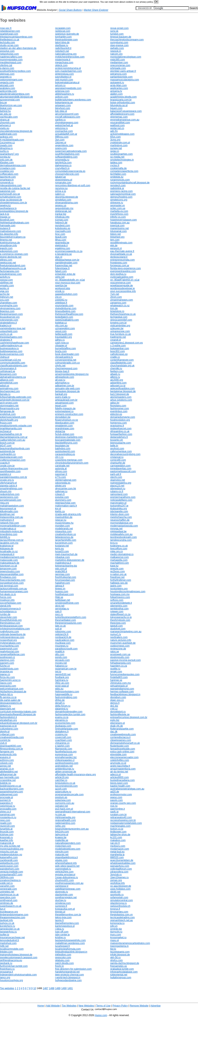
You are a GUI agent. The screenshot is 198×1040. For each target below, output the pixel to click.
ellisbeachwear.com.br (67, 259)
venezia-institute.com (11, 871)
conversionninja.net (65, 359)
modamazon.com (119, 848)
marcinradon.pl (118, 502)
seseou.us (60, 205)
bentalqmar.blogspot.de (123, 391)
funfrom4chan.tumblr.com (14, 966)
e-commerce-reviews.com (14, 254)
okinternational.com (65, 480)
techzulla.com (7, 42)
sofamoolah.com (119, 897)
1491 (70, 988)
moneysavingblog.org (11, 848)
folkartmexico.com (120, 597)
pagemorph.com (9, 648)
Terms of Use (103, 1005)
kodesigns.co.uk (119, 545)
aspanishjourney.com (11, 791)
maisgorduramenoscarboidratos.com (130, 943)
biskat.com (6, 108)
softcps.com (116, 600)
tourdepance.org (9, 911)
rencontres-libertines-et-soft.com (72, 185)
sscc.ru (59, 614)
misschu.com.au (9, 851)
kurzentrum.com (64, 542)
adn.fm (114, 131)
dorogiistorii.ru (118, 711)
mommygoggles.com (11, 59)
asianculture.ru (63, 791)
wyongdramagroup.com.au (124, 119)
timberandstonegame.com (14, 914)
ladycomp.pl (61, 834)
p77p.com (60, 477)
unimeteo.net (7, 891)
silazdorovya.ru (118, 903)
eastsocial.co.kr (8, 725)
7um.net (114, 294)
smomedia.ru (62, 159)
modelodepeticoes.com (67, 848)
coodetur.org (7, 171)
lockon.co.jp (116, 828)
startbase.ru (61, 45)
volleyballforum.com (121, 868)
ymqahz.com (7, 285)
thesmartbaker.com (65, 620)
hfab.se (59, 597)
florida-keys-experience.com (125, 268)
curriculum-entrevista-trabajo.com (18, 711)
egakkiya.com (62, 248)
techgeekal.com (118, 317)
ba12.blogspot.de (119, 394)
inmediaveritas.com (120, 468)
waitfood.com (117, 125)
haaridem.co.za (118, 665)
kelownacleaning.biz (66, 565)
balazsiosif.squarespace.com (126, 111)
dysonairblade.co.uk (121, 254)
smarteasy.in (7, 179)
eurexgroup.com (64, 754)
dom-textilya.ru (118, 274)
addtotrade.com (8, 134)
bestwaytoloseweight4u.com (70, 940)
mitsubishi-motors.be (11, 531)
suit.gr (58, 628)
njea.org (4, 502)
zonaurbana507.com (11, 874)
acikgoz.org (6, 136)
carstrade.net (62, 465)
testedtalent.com (64, 317)
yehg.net (60, 277)
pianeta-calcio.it (8, 485)
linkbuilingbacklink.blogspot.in (71, 951)
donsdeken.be (62, 417)
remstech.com (118, 185)
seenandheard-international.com (72, 811)
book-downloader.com (67, 354)
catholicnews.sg (119, 354)
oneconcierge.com (120, 65)
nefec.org (60, 826)
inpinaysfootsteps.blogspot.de (16, 954)
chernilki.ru (116, 368)
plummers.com (63, 500)
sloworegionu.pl (63, 179)
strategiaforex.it (8, 322)
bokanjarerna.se (64, 102)
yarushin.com (7, 886)
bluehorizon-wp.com (11, 105)
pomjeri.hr (5, 800)
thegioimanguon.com (11, 314)
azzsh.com (61, 788)
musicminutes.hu (64, 522)
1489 (58, 988)
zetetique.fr (61, 302)
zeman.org (116, 880)
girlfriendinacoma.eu (11, 960)
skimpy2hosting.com (121, 196)
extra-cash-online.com (122, 751)
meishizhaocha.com (121, 517)
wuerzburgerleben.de (121, 860)
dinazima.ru (6, 148)
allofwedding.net (9, 771)
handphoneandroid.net (67, 971)
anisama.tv (116, 91)
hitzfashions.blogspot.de (13, 691)
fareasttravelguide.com (122, 748)
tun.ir (3, 908)
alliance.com (7, 379)
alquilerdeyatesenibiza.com (15, 94)
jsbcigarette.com (119, 511)
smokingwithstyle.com (67, 602)
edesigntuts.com (9, 251)
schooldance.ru (8, 611)
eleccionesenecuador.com (124, 757)
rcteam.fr (60, 494)
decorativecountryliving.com (125, 454)
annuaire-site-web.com (67, 388)
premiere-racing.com (121, 191)
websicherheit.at (64, 125)
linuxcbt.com (7, 831)
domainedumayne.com (122, 417)
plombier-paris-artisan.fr (123, 71)
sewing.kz (5, 205)
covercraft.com (63, 737)
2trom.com (116, 297)
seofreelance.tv (8, 208)
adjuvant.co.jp (117, 385)
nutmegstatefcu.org (120, 482)
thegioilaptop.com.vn (121, 914)
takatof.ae (60, 176)
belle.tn (114, 445)
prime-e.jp (60, 191)
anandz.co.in (7, 768)
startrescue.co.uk (9, 894)
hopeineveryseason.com (123, 219)
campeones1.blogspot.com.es (126, 342)
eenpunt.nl (116, 248)
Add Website (53, 1005)
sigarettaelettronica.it (66, 857)
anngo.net (5, 765)
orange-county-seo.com (123, 803)
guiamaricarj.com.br (66, 668)
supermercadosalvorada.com (71, 151)
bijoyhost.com (62, 108)
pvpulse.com (62, 497)
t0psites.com (7, 162)
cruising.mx (61, 734)
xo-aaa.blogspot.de (120, 886)
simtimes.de (6, 903)
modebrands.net (64, 528)
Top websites (7, 988)
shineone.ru (116, 202)
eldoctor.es (116, 414)
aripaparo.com (63, 105)
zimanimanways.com (121, 299)
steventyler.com (8, 617)
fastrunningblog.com (66, 697)
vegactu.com (7, 82)
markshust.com (8, 943)
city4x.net (60, 365)
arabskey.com (7, 88)
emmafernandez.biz (66, 757)
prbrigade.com (118, 68)
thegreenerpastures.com (68, 623)
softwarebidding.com (66, 156)
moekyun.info (7, 600)
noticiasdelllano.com (121, 500)
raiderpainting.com (65, 823)
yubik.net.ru (6, 883)
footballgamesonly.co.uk (13, 268)
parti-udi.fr (115, 474)
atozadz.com (7, 85)
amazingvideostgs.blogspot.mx (72, 374)
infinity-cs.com (118, 216)
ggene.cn (5, 674)
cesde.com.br (7, 465)
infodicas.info (62, 216)
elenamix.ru (61, 720)
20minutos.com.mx (120, 683)
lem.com (114, 239)
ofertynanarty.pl (8, 482)
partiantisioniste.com (121, 76)
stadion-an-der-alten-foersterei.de (18, 48)
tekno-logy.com (63, 917)
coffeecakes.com (9, 174)
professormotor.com (121, 794)
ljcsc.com (60, 234)
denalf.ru (60, 703)
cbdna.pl (4, 357)
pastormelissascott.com (123, 471)
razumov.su (61, 188)
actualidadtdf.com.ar (66, 134)
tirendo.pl (60, 911)
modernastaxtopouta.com (124, 525)
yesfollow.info (117, 883)
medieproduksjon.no (11, 854)
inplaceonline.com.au (11, 517)
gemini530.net (62, 674)
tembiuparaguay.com (11, 625)
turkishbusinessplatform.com (70, 617)
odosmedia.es (62, 482)
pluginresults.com (119, 657)
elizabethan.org (8, 720)
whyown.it (5, 125)
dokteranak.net (63, 211)
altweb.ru (115, 374)
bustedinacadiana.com (122, 780)
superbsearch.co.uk (10, 906)
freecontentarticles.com (12, 580)
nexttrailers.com (119, 637)
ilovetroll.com (7, 219)
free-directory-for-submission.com (73, 968)
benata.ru (5, 394)
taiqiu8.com (116, 625)
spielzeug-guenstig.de (67, 33)
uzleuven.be (116, 328)
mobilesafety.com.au (121, 534)
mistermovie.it (62, 59)
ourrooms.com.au (64, 803)
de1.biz (114, 705)
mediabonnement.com (12, 557)
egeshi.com (6, 248)
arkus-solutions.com (121, 399)
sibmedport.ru (117, 488)
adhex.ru (60, 339)
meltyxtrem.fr (7, 520)
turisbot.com (116, 33)
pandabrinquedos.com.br (13, 477)
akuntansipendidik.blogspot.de (16, 96)
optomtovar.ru (7, 806)
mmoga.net (116, 528)
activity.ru (5, 277)
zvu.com (4, 299)
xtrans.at (4, 119)
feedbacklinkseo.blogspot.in (125, 694)
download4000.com (10, 745)
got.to (58, 671)
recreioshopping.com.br (123, 820)
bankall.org (61, 394)
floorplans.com (118, 405)
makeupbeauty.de (9, 562)
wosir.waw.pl (62, 685)
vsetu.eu (4, 128)
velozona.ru (61, 128)
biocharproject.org (10, 391)
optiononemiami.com (11, 79)
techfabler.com (118, 174)
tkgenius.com (7, 311)
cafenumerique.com (121, 451)
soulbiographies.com (121, 154)
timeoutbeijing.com (65, 311)
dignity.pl (4, 731)
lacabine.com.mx (9, 542)
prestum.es (61, 797)
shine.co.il (5, 811)
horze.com (5, 597)
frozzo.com (6, 422)
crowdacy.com (8, 168)
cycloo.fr (114, 165)
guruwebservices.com (12, 582)
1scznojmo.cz (7, 142)
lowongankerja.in (119, 946)
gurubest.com (62, 225)
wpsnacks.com (8, 685)
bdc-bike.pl (61, 111)
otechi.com (116, 477)
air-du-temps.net (119, 771)
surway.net (116, 148)
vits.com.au (61, 325)
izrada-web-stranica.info (68, 514)
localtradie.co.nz (9, 551)
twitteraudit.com (63, 334)
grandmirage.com (64, 428)
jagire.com (115, 585)
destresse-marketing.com (69, 437)
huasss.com (61, 591)
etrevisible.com (118, 754)
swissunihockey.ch (120, 906)
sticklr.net (115, 891)
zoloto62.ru (61, 299)
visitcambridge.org (120, 325)
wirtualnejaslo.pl (119, 685)
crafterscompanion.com (13, 460)
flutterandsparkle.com (122, 728)
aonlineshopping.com (66, 763)
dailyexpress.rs (63, 165)
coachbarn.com (63, 740)
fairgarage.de (7, 411)
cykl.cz (114, 708)
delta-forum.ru (62, 705)
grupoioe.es (6, 671)
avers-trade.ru (62, 397)
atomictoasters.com (120, 397)
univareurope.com (120, 331)
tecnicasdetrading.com (122, 917)
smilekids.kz (116, 176)
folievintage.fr (62, 268)
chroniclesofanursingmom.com (71, 462)
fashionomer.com (119, 408)
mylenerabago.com (10, 643)
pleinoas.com (7, 74)
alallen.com (116, 94)
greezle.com (116, 568)
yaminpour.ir (61, 886)
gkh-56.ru (115, 957)
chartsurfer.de (117, 462)
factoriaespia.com (9, 271)
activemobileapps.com (122, 134)
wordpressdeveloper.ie (122, 288)
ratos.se (114, 651)
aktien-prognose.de (65, 771)
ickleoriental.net (118, 974)
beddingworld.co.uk (10, 785)
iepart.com (61, 405)
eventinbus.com (118, 411)
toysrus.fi (115, 908)
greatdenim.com (64, 425)
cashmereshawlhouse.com (14, 342)
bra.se (3, 102)
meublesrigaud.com (10, 62)
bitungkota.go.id (119, 105)
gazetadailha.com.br (11, 434)
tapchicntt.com (8, 176)
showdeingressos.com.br (13, 202)
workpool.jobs (62, 288)
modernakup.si (8, 528)
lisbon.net (115, 234)
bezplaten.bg (62, 445)
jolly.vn (114, 926)
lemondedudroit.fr (9, 940)
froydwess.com (8, 577)
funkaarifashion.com (121, 434)
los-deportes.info (9, 234)
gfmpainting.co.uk (119, 431)
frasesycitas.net (63, 265)
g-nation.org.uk (118, 574)
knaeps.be (60, 837)
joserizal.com (117, 225)
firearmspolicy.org (9, 408)
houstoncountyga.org (11, 980)
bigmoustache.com (120, 442)
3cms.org (115, 139)
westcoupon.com (9, 866)
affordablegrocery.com (122, 114)
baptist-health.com (120, 785)
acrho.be (5, 294)
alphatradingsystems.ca (13, 377)
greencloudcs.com (10, 571)
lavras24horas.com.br (11, 540)
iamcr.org (5, 977)
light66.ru (5, 537)
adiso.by (114, 402)
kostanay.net (62, 545)
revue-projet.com (119, 28)
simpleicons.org (118, 199)
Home (40, 1005)
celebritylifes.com (119, 760)
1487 (45, 988)
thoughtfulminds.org (10, 620)
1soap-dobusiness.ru (66, 877)
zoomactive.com (64, 131)
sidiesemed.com (9, 794)
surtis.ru (4, 151)
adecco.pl (115, 774)
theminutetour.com (10, 623)
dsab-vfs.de (116, 725)
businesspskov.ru (9, 348)
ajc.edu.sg (5, 114)
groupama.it (6, 971)
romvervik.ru (6, 182)
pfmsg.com (61, 471)
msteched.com (63, 846)
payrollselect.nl (63, 76)
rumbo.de (5, 614)
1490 (64, 988)
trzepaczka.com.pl (65, 908)
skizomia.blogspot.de (66, 196)
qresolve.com (7, 51)
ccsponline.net (8, 780)
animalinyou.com (9, 388)
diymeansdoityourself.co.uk (125, 743)
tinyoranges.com (119, 911)
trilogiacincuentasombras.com (16, 36)
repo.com (5, 820)
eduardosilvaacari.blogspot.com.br (18, 723)
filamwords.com (63, 748)
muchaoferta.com (9, 645)
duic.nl (58, 257)
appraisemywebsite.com (68, 88)
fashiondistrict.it (8, 717)
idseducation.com (64, 422)
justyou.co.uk (7, 923)
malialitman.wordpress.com (70, 943)
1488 (52, 988)
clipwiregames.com (120, 740)
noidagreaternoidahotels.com (126, 823)
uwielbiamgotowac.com (67, 888)
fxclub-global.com (64, 434)
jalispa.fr (59, 585)
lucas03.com (62, 551)
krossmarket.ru (118, 937)
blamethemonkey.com (67, 923)
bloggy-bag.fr (62, 371)
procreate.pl (6, 797)
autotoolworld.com (65, 451)
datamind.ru (61, 708)
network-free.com (9, 522)
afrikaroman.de (8, 774)
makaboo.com (118, 840)
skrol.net (59, 605)
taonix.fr (59, 920)
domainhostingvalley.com (68, 711)
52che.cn (5, 665)
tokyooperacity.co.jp (121, 617)
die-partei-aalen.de (10, 700)
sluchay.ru (60, 900)
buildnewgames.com (11, 351)
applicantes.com (119, 88)
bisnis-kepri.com (119, 783)
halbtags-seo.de (119, 582)
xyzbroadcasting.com (121, 277)
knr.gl (58, 508)
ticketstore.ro (117, 311)
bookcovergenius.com (12, 354)
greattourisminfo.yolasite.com (16, 425)
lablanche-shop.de (120, 834)
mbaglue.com (62, 557)
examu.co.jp (61, 717)
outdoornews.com (120, 645)
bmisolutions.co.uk (65, 783)
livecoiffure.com (118, 548)
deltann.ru (5, 705)
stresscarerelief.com (121, 319)
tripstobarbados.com (11, 337)
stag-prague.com (119, 45)
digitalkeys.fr (62, 731)
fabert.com (61, 271)
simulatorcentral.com (121, 900)
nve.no (114, 806)
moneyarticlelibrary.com (13, 525)
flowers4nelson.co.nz (66, 419)
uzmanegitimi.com (65, 328)
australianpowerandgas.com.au (127, 788)
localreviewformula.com (68, 948)
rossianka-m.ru (8, 817)
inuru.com (115, 934)
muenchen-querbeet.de (123, 643)
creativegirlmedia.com (12, 737)
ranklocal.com (62, 31)
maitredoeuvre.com (10, 231)
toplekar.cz (61, 322)
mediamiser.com (119, 62)
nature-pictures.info (120, 640)
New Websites (86, 1005)
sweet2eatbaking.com (67, 319)
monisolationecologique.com (125, 56)
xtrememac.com (119, 116)
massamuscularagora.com (124, 79)
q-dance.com (7, 68)
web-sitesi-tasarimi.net (67, 866)
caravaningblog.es (65, 454)
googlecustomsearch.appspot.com (18, 957)
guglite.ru (115, 668)
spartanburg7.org (9, 154)
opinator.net (61, 806)
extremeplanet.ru (64, 411)
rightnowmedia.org (65, 817)
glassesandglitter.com (11, 574)
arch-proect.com (9, 402)
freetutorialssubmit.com (12, 265)
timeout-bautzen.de (120, 36)
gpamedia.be (62, 242)
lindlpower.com (118, 831)
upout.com (61, 331)
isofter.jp (4, 934)
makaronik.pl (7, 843)
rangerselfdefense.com (12, 654)
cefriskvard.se (7, 371)
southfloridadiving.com (67, 154)
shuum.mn (5, 491)
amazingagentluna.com (123, 768)
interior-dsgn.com (119, 514)
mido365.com (117, 59)
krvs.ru (114, 542)
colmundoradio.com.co (67, 362)
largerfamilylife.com (65, 540)
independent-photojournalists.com (18, 974)
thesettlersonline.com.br (68, 914)
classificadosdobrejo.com (13, 365)
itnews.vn (60, 588)
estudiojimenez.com (11, 274)
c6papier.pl (61, 345)
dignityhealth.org (9, 419)
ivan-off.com (61, 931)
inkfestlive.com (63, 954)
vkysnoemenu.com (10, 308)
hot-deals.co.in (8, 594)
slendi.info (5, 605)
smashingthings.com (11, 488)
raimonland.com (119, 494)
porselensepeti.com (10, 500)
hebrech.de (61, 222)
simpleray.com (63, 903)
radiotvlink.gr (117, 188)
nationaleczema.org (66, 53)
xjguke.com (61, 860)
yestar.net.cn (117, 128)
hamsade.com (7, 225)
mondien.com (62, 525)
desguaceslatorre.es (11, 703)
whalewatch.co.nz (120, 305)
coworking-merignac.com (68, 460)
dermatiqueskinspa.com (13, 165)
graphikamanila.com (11, 428)
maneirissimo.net (119, 228)
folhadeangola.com (120, 663)
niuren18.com (7, 826)
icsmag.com (61, 219)
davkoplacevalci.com (11, 457)
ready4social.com (9, 651)
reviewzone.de (118, 648)
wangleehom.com (9, 868)
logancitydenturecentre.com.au (72, 828)
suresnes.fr (61, 906)
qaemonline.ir (117, 808)
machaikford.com (119, 562)
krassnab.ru (6, 837)
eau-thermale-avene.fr (122, 251)
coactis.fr (5, 462)
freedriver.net (117, 577)
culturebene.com (9, 728)
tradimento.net (118, 337)
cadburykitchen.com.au (12, 440)
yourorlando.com (64, 305)
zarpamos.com (118, 302)
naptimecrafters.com (11, 56)
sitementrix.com (118, 605)
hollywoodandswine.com (68, 980)
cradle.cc (115, 357)
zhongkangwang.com (66, 122)
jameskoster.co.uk (10, 928)
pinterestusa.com (64, 74)
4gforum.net (6, 297)
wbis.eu (59, 688)
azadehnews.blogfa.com (123, 96)
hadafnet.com (62, 582)
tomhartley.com (63, 36)
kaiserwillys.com (9, 857)
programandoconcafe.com (69, 794)
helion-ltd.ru (6, 694)
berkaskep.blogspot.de (67, 391)
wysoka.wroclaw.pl (65, 874)
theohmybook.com (120, 620)
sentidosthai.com (119, 608)
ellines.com (6, 259)
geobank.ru (6, 963)
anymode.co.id (118, 763)
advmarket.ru (62, 382)
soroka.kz (5, 156)
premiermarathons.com (122, 497)
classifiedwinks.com (121, 362)
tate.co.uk (60, 625)
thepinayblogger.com (66, 39)
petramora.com (118, 74)
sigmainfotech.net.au (121, 920)
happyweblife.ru (63, 694)
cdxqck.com (6, 763)
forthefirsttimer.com (120, 580)
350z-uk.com (62, 683)
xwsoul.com (6, 279)
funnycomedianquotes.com (124, 674)
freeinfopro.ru (7, 968)
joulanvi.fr (5, 228)
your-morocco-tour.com (67, 282)
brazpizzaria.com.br (121, 99)
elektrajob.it (61, 245)
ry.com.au (60, 814)
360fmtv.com (7, 877)
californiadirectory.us (11, 345)
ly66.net (4, 946)
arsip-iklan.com (118, 85)
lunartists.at (6, 828)
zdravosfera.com (119, 871)
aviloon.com (61, 96)
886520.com (117, 857)
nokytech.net (62, 51)
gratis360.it (61, 571)
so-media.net (117, 156)
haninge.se (116, 680)
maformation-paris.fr (66, 505)
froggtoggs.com (118, 262)
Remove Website (139, 1005)
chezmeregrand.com (66, 368)
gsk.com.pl (61, 568)
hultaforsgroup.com (120, 977)
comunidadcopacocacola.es (70, 171)
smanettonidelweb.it (121, 602)
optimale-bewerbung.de (13, 634)
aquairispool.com (64, 402)
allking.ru (115, 377)
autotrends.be (7, 451)
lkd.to (113, 948)
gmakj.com (116, 671)
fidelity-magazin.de (65, 408)
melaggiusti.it (7, 554)
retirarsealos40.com (121, 817)
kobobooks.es (62, 228)
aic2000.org (116, 379)
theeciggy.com (118, 623)
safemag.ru (61, 491)
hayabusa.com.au (120, 222)
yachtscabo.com (9, 116)
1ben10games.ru (119, 877)
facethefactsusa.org (66, 751)
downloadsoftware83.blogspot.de (18, 714)
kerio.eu (59, 548)
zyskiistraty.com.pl (120, 142)
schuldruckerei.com (10, 196)
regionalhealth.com (65, 820)
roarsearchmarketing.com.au (125, 631)
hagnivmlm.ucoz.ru (10, 680)
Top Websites (69, 1005)
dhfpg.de (60, 700)
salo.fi (58, 611)
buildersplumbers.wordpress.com (73, 99)
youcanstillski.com (120, 122)
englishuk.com (8, 414)
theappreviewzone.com (12, 917)
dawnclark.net (7, 708)
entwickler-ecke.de (65, 274)
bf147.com (5, 445)
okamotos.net (117, 480)
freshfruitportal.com (65, 577)
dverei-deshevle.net (10, 257)
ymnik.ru (59, 291)
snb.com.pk (6, 159)
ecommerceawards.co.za (68, 251)
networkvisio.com (9, 53)
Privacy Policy (120, 1005)
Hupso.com (101, 1015)
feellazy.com (117, 371)
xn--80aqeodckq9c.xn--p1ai (70, 279)
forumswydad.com (65, 580)
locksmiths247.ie (119, 505)
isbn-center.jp (62, 934)
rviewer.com (116, 611)
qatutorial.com (7, 191)
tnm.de (114, 308)
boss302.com (117, 351)
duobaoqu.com (63, 725)
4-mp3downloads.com (12, 139)
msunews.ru (61, 645)
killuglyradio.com (9, 511)
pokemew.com (63, 800)
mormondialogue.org (121, 522)
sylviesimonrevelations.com (15, 628)
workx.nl (4, 288)
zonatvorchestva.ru (10, 880)
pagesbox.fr (6, 803)
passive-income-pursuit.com (125, 660)
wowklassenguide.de (121, 285)
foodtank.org (62, 677)
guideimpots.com (9, 668)
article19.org (62, 777)
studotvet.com (118, 628)
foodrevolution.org (120, 419)
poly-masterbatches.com (68, 71)
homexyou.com (118, 422)
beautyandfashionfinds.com (15, 448)
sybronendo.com (9, 319)
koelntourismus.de (10, 242)
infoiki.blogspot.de (120, 954)
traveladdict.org (63, 337)
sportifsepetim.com (10, 471)
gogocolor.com (63, 957)
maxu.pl (114, 940)
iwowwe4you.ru (8, 931)
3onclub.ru (116, 874)
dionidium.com (118, 697)
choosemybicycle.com (67, 174)
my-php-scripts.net (10, 846)
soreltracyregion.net (66, 897)
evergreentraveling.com (123, 271)
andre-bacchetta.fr (120, 765)
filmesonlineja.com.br (11, 748)
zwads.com (6, 145)
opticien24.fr (61, 634)
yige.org (4, 291)
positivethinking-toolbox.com (15, 71)
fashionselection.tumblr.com (70, 714)
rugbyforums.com (9, 631)
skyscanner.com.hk (65, 488)
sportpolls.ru (116, 894)
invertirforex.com (119, 214)
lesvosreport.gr (8, 508)
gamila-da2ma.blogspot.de (124, 963)
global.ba (60, 431)
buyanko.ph (116, 440)
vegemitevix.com (64, 145)
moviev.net (61, 663)
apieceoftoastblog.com (122, 388)
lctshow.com (6, 834)
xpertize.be (61, 285)
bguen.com (116, 108)
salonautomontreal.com (123, 194)
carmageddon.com (120, 465)
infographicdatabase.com (124, 971)
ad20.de (114, 791)
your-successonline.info (123, 291)
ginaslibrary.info (8, 245)
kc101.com (116, 837)
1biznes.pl (60, 142)
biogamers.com (8, 374)
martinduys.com (119, 145)
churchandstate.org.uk (122, 365)
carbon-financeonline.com (14, 468)
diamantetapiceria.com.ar (14, 437)
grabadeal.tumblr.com (122, 968)
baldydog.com (62, 448)
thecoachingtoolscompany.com (127, 39)
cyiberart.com (7, 734)
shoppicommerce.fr (10, 608)
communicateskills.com (12, 362)
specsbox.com (8, 897)
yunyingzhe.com (9, 305)
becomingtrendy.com (66, 785)
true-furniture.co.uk (120, 334)
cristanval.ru (116, 457)
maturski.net (61, 854)
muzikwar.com (63, 643)
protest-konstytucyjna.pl (68, 68)
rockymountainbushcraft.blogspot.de (130, 182)
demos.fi (114, 703)
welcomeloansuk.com (11, 688)
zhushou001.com (64, 880)
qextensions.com (9, 497)
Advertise (155, 1005)
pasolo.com (116, 800)
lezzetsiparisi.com (120, 951)
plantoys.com (7, 660)
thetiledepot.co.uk (9, 39)
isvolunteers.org (119, 588)
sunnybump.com (119, 42)
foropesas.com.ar (119, 265)
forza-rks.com (7, 677)
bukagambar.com (119, 348)
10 (34, 988)
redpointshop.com (9, 494)
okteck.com (61, 65)
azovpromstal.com (10, 99)
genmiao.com (62, 574)
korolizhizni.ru (7, 926)
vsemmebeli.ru (63, 868)
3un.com (60, 139)
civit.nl (3, 743)
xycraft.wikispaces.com (67, 116)
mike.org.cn (116, 551)
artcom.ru (60, 85)
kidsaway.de (6, 548)
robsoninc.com (63, 631)
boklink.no (5, 783)
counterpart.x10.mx (10, 359)
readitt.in (60, 651)
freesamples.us (118, 966)
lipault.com (61, 236)
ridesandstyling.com (11, 185)
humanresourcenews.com (14, 591)
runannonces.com (120, 179)
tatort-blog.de (62, 42)
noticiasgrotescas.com (12, 637)
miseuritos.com (63, 531)
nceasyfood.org (8, 640)
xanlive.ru (60, 119)
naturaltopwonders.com (68, 843)
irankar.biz (60, 214)
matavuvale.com (9, 560)
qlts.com (59, 654)
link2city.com (62, 831)
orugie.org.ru (7, 480)
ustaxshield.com (9, 331)
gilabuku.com (62, 960)
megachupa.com (64, 62)
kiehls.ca (60, 511)
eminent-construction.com (69, 414)
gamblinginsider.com (66, 262)
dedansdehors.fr (119, 437)
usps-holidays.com (120, 888)
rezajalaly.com (63, 28)
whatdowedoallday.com (123, 863)
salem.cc (60, 194)
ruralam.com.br (118, 814)
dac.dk (113, 731)
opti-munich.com (64, 79)
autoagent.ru (117, 82)
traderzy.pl (5, 325)
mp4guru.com (117, 846)
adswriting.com (118, 382)
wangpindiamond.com (122, 688)
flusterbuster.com (119, 745)
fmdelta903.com (119, 677)
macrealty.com (63, 231)
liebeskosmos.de (64, 537)
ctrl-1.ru (59, 457)
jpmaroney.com (8, 568)
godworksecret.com (120, 428)
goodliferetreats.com (121, 242)
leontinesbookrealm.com (123, 537)
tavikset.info (6, 920)
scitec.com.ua (117, 208)
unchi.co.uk (6, 334)
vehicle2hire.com (64, 871)
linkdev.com (6, 951)
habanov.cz (61, 665)
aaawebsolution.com (66, 294)
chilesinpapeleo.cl (65, 760)
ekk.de (113, 245)
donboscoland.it (118, 257)
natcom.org (116, 53)
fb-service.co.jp (8, 697)
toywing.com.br (118, 322)
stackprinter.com (64, 894)
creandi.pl (115, 339)
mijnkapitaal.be (118, 531)
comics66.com (118, 460)
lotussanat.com (118, 231)
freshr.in (59, 966)
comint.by (5, 740)
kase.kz (114, 565)
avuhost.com (117, 448)
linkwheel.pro (117, 236)
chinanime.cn (62, 743)
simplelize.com (63, 199)
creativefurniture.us (65, 534)
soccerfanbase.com (10, 602)
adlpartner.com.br (64, 385)
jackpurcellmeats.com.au (13, 588)
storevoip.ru (61, 891)
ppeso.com (116, 797)
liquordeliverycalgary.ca (13, 236)
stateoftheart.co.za (120, 614)
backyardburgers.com (11, 788)
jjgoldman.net (7, 514)
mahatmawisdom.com (12, 505)
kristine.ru (60, 937)
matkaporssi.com (119, 557)
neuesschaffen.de (120, 520)
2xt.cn (58, 297)
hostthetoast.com (64, 594)
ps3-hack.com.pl (64, 808)
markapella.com (119, 560)
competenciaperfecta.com (124, 171)
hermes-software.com (122, 691)
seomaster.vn (117, 205)
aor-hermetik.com (9, 777)
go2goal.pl (5, 431)
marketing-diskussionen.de (69, 560)
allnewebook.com (64, 377)
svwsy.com (61, 148)
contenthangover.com (122, 359)
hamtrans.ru (61, 680)
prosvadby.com (8, 808)
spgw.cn (114, 151)
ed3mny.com (7, 760)
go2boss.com (117, 571)
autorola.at (61, 468)
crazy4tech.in (62, 168)
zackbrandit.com (9, 860)
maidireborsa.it (63, 562)
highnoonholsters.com (67, 691)
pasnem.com (7, 663)
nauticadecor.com (64, 640)
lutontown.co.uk (8, 565)
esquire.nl (5, 757)
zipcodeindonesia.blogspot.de (16, 131)
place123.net (117, 485)
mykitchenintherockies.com (70, 56)
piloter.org (60, 485)
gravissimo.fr (117, 425)
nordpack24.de (63, 637)
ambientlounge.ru (64, 768)
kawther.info (6, 840)
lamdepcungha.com (121, 540)
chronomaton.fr (8, 368)
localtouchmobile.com (11, 948)
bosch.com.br (7, 442)
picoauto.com (62, 660)
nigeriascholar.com (65, 502)
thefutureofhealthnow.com (69, 314)
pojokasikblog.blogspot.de (14, 211)
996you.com (61, 136)
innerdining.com (8, 534)
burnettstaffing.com (65, 348)
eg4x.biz (114, 720)
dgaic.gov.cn (117, 700)
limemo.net (6, 239)
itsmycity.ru (116, 931)
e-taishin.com (62, 745)
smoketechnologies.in (122, 159)
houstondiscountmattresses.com (127, 591)
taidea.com (116, 162)
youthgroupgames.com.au (69, 883)
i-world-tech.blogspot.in (67, 977)
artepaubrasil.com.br (66, 399)
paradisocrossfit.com (66, 648)
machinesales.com (120, 826)
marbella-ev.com (119, 211)
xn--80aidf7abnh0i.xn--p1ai (124, 279)
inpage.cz (5, 216)
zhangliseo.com (8, 302)
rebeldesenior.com (10, 31)
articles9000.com (119, 777)
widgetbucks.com (9, 863)
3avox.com (6, 683)
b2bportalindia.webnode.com (15, 397)
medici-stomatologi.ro (121, 554)
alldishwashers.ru (64, 94)
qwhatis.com (117, 48)
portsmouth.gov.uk (10, 194)
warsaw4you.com (119, 866)
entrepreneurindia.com (122, 259)
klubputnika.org (118, 508)
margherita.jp (117, 854)
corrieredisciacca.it (120, 737)
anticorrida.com (8, 91)
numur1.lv (115, 634)
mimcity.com (62, 851)
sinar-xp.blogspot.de (11, 199)
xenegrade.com (8, 888)
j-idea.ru (59, 928)
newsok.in (115, 51)
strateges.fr (6, 339)
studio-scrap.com (9, 45)
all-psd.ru (60, 379)
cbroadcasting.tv (64, 357)
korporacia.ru (117, 923)
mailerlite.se (61, 840)
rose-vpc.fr (6, 28)
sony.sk (114, 31)
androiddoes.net (64, 765)
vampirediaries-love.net (12, 328)
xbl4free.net (6, 282)
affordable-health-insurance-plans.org (75, 774)
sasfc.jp (114, 811)
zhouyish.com (7, 122)
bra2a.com (61, 351)
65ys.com (115, 136)
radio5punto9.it (63, 48)
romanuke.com (63, 182)
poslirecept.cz (7, 657)
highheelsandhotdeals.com (14, 222)
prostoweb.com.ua (120, 654)
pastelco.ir (5, 474)
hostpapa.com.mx (120, 594)
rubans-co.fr (116, 491)
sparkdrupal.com (9, 33)
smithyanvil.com (8, 900)
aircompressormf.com (67, 114)
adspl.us (4, 385)
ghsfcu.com (116, 960)
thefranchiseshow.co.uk (123, 314)
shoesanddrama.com (66, 202)
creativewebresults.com (123, 734)
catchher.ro (61, 780)
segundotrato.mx (64, 208)
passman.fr (61, 474)
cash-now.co (62, 342)
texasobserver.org (9, 317)
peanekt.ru (6, 76)
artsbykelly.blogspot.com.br (15, 399)
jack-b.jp (4, 214)
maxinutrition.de (63, 517)
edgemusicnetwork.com (13, 417)
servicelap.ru (62, 608)
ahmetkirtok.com (9, 382)
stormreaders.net (9, 405)
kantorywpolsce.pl (65, 926)
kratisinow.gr (7, 545)
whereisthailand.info (66, 863)
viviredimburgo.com (65, 308)
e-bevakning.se (63, 254)
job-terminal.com (9, 585)
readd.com (6, 823)
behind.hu (5, 111)
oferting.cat (6, 65)
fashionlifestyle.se (120, 714)
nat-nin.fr (115, 843)
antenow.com (62, 91)
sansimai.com (7, 814)
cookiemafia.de (118, 168)
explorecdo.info (8, 754)
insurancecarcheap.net (12, 937)
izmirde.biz (116, 928)
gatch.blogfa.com (64, 963)
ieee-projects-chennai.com (69, 974)
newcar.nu (60, 520)
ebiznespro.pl (117, 723)
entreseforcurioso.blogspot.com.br (128, 717)
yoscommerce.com (120, 282)
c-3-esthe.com (118, 345)
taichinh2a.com (63, 162)
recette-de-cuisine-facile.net (15, 188)
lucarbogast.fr (62, 946)
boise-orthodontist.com (122, 102)
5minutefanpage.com (66, 728)
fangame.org (7, 751)
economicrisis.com (65, 723)
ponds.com (61, 657)
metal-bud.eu (117, 851)
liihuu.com (60, 239)
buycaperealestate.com (67, 440)
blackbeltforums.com (66, 442)
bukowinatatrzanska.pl (67, 82)
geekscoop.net (8, 262)
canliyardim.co (8, 454)
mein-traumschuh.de (66, 554)
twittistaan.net (62, 600)
